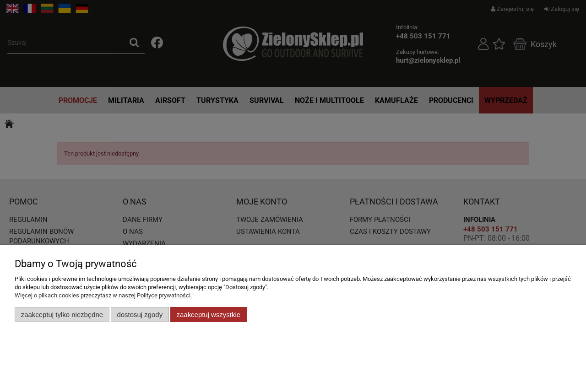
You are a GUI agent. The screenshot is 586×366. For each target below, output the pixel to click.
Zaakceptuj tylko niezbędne (62, 314)
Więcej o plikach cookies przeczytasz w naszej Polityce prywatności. (103, 295)
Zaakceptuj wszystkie (208, 314)
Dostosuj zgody (140, 314)
